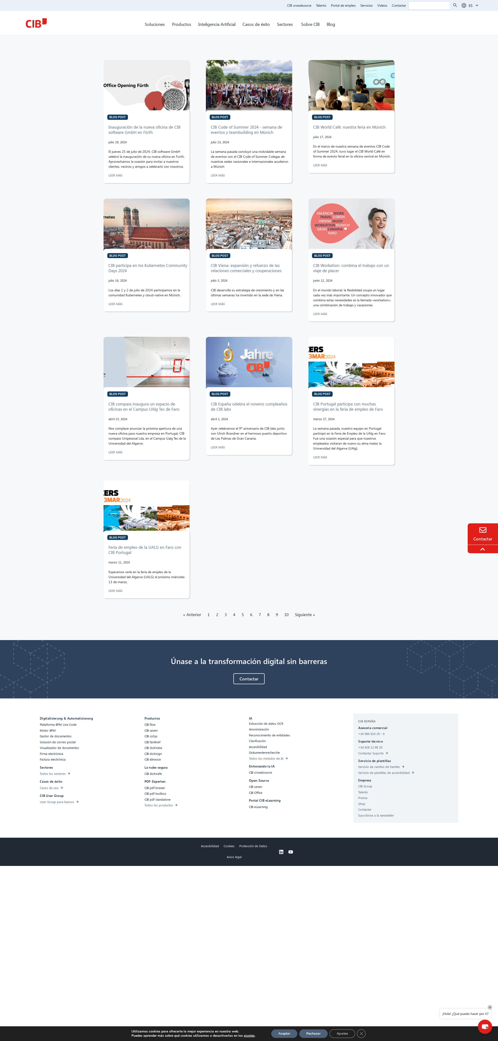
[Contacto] (482, 530)
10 (286, 614)
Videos (382, 5)
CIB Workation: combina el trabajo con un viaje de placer (351, 268)
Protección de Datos (253, 846)
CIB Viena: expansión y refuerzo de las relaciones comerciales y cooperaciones (246, 268)
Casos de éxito (256, 24)
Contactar (399, 5)
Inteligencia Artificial (216, 24)
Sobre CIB (310, 24)
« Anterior (192, 614)
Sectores (285, 24)
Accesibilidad (210, 846)
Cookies (229, 846)
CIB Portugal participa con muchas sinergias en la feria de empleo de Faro (348, 406)
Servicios (366, 5)
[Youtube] (290, 852)
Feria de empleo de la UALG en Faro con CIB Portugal (145, 549)
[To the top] (483, 549)
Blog (331, 24)
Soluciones (155, 24)
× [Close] (490, 1007)
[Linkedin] (281, 852)
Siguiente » (305, 614)
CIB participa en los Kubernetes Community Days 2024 (148, 268)
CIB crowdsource (299, 5)
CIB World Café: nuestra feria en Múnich (349, 127)
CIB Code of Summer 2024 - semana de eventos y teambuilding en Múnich (246, 129)
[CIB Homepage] (36, 23)
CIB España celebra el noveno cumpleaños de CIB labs (249, 406)
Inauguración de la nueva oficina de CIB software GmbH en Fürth (145, 129)
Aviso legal (234, 857)
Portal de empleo (343, 5)
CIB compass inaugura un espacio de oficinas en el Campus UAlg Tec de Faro (144, 406)
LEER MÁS (116, 175)
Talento (321, 5)
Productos (181, 24)
